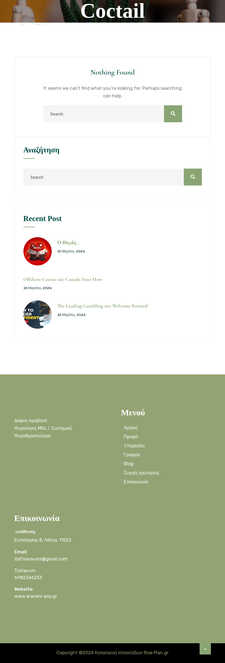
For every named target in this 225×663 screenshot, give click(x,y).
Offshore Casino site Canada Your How (62, 279)
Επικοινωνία (136, 482)
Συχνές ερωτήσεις (142, 473)
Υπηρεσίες (134, 445)
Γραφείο (132, 454)
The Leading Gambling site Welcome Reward (102, 306)
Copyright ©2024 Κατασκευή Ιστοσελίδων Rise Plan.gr (112, 652)
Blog (129, 463)
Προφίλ (131, 436)
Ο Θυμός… (68, 242)
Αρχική (131, 427)
